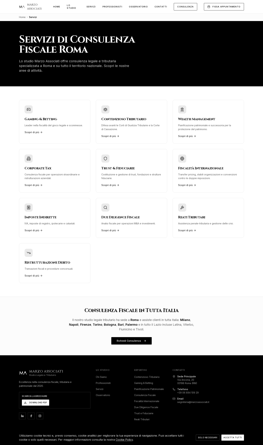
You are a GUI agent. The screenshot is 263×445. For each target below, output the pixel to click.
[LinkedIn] (22, 416)
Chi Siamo (102, 376)
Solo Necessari (207, 441)
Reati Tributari (143, 419)
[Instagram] (40, 416)
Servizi (91, 6)
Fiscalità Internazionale (148, 401)
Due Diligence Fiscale (147, 407)
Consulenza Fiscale (146, 395)
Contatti (161, 6)
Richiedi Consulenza (131, 340)
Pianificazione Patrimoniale (150, 389)
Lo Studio (71, 6)
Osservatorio (138, 6)
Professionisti (112, 6)
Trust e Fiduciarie (145, 413)
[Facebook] (31, 416)
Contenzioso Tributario (148, 376)
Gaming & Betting (145, 383)
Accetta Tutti (232, 441)
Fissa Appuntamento (223, 6)
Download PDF (35, 402)
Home (56, 6)
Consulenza (185, 6)
